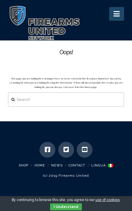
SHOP (23, 165)
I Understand (66, 207)
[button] (116, 14)
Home (40, 165)
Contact (76, 165)
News (57, 165)
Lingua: (102, 165)
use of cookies (107, 200)
